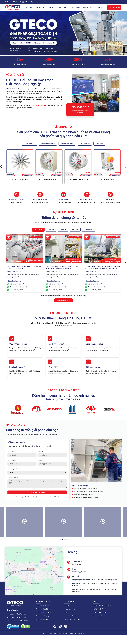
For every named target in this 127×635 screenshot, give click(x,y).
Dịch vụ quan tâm (13, 469)
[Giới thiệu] (29, 7)
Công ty (40, 451)
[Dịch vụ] (50, 7)
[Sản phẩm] (40, 7)
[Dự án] (59, 7)
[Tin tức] (66, 7)
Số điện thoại (12, 460)
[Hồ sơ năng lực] (88, 7)
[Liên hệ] (99, 7)
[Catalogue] (75, 7)
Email (40, 460)
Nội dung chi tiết (13, 478)
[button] (7, 409)
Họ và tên (10, 451)
